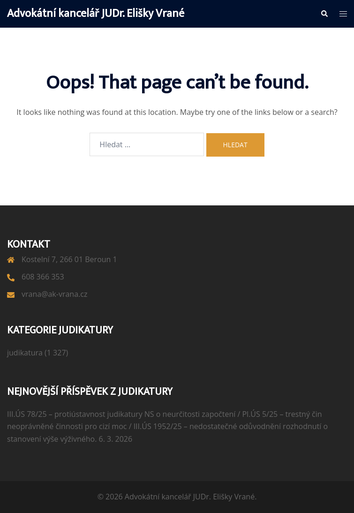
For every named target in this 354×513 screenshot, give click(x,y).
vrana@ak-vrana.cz (54, 294)
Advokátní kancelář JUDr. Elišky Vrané (95, 13)
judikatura (25, 352)
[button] (324, 13)
